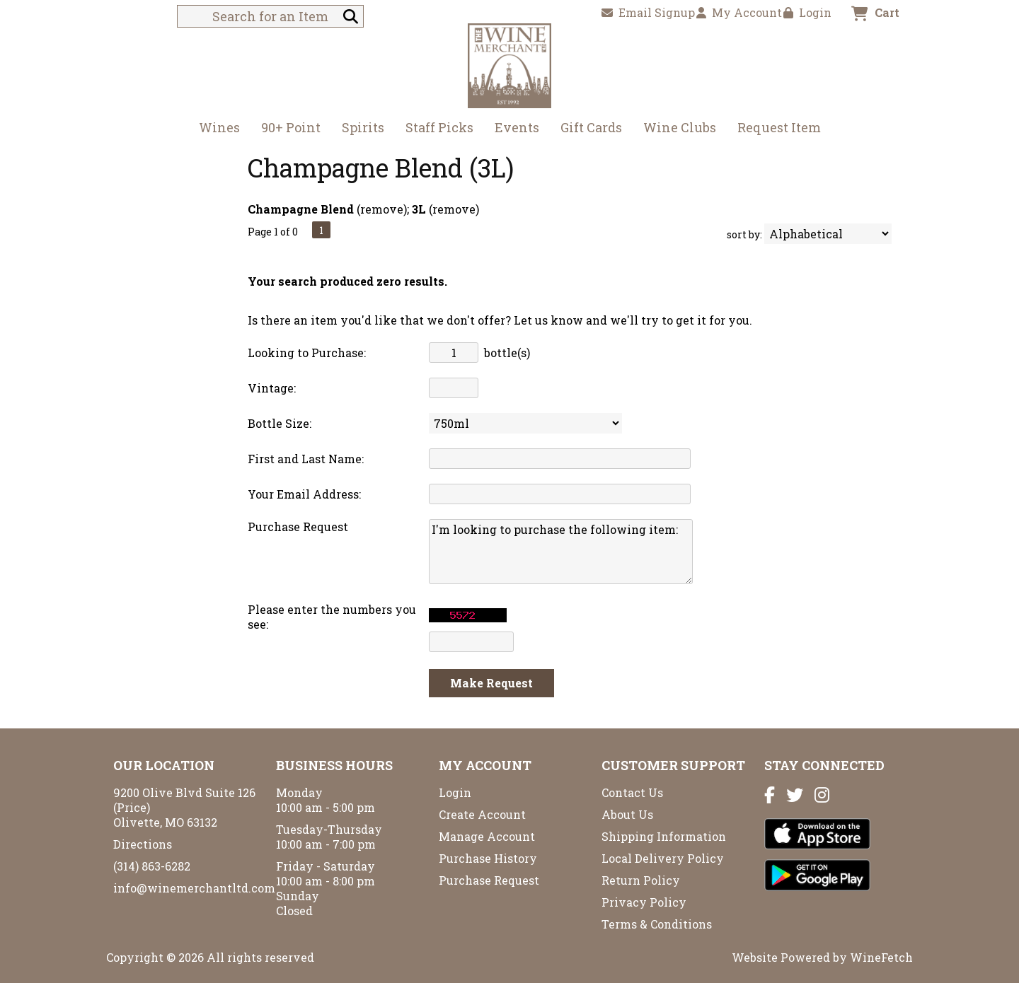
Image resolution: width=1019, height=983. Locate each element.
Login (807, 12)
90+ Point (291, 127)
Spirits (358, 129)
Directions (142, 844)
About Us (627, 814)
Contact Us (632, 792)
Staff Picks (439, 127)
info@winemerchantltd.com (194, 887)
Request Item (779, 127)
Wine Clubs (675, 129)
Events (517, 127)
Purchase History (488, 858)
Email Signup (648, 12)
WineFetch (881, 957)
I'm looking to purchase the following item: (561, 551)
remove (381, 209)
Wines (214, 129)
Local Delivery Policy (662, 858)
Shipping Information (663, 836)
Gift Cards (591, 127)
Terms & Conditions (656, 924)
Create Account (482, 814)
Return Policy (640, 880)
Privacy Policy (643, 902)
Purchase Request (489, 880)
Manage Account (487, 836)
